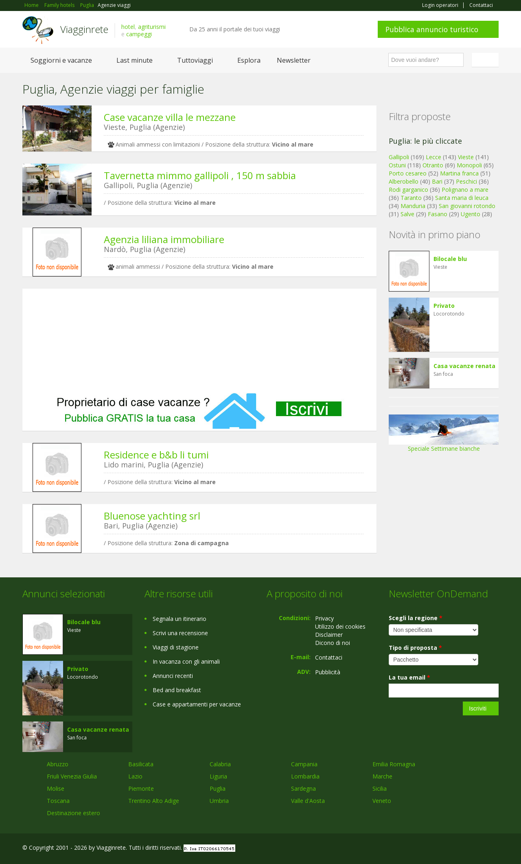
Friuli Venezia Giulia (72, 776)
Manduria (413, 206)
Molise (55, 788)
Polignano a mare (465, 189)
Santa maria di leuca (461, 198)
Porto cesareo (408, 173)
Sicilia (379, 788)
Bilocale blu (450, 259)
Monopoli (469, 165)
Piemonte (141, 788)
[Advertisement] (199, 340)
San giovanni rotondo (467, 206)
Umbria (219, 801)
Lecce (433, 157)
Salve (407, 214)
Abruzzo (57, 764)
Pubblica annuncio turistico (431, 29)
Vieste (466, 157)
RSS (494, 849)
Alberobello (403, 181)
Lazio (135, 776)
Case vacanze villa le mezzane (170, 117)
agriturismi (152, 27)
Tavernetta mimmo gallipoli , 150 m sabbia (200, 175)
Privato (444, 305)
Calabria (220, 764)
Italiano (486, 60)
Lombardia (305, 776)
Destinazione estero (73, 813)
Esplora (248, 60)
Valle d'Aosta (308, 801)
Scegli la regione (415, 618)
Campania (304, 764)
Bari (437, 181)
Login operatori (440, 5)
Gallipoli (399, 157)
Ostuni (397, 165)
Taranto (411, 198)
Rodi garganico (408, 189)
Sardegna (303, 788)
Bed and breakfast (177, 690)
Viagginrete (84, 29)
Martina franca (459, 173)
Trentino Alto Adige (153, 801)
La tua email (409, 677)
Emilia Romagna (393, 764)
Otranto (432, 165)
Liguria (218, 776)
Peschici (466, 181)
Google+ (454, 849)
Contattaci (481, 5)
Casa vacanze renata (464, 366)
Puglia (217, 788)
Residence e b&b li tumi (156, 454)
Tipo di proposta (415, 647)
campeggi (139, 34)
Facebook (437, 849)
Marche (382, 776)
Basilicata (140, 764)
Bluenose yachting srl (152, 515)
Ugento (470, 214)
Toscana (58, 801)
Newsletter (294, 60)
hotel (128, 27)
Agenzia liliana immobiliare (164, 239)
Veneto (381, 801)
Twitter (475, 849)
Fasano (437, 214)
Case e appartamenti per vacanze (197, 704)
